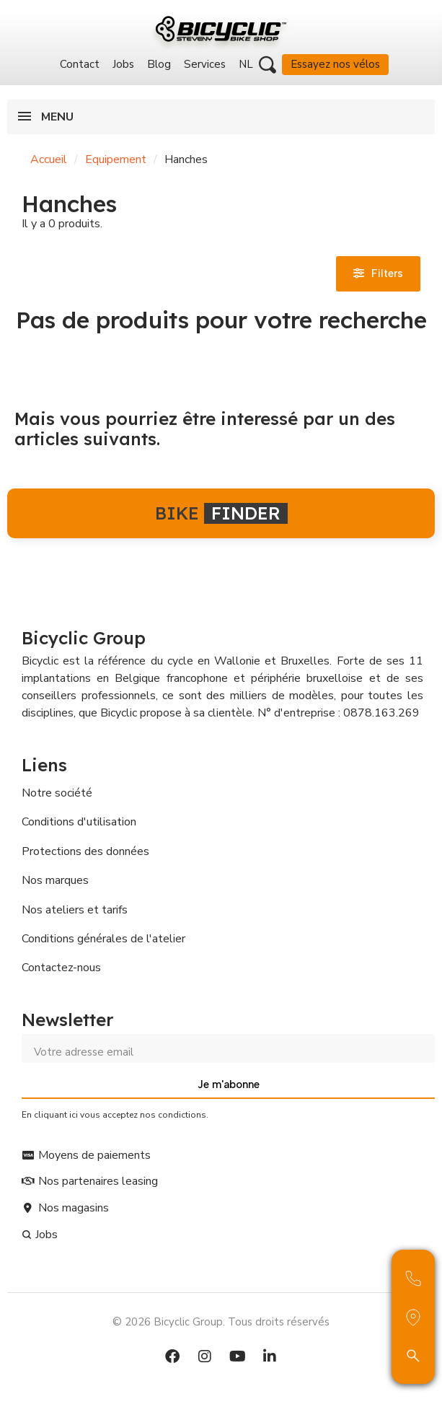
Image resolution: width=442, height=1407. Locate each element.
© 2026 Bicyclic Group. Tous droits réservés (221, 1322)
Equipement (115, 159)
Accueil (48, 159)
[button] (267, 65)
